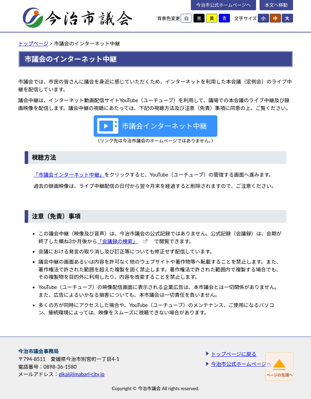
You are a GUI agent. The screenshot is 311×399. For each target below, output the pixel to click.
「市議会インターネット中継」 (68, 175)
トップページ (33, 44)
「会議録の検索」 (117, 241)
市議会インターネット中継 (164, 126)
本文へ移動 (276, 5)
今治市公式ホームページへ (223, 5)
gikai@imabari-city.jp (82, 374)
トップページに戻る (233, 354)
